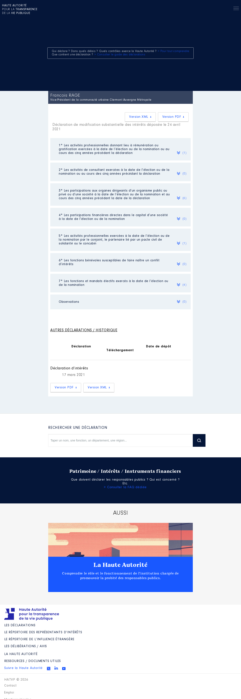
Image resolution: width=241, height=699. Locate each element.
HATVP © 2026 (16, 679)
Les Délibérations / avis (25, 646)
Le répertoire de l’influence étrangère (39, 639)
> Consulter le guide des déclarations (119, 54)
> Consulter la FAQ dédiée (125, 487)
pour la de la (19, 9)
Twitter (48, 668)
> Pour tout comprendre (173, 51)
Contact (10, 685)
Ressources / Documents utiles (32, 661)
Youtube (64, 668)
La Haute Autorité (120, 565)
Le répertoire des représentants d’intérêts (43, 632)
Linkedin (56, 668)
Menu (236, 9)
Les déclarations (20, 625)
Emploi (9, 692)
